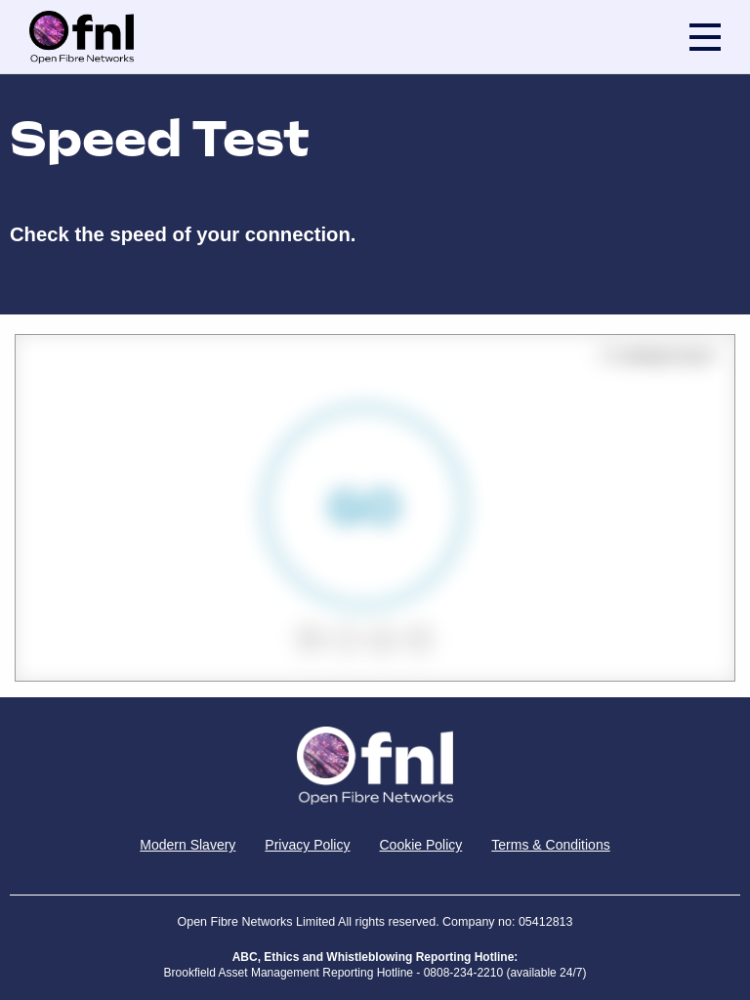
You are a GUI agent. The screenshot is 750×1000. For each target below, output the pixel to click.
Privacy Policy (307, 845)
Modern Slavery (187, 845)
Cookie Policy (420, 845)
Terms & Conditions (550, 845)
